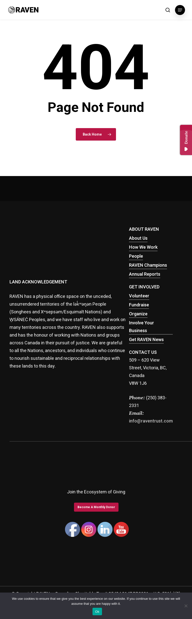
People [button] (136, 256)
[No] (185, 605)
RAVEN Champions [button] (148, 265)
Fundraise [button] (139, 305)
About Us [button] (138, 238)
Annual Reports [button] (144, 274)
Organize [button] (138, 314)
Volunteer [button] (139, 296)
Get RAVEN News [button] (146, 340)
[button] (180, 9)
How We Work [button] (143, 247)
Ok (97, 612)
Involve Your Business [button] (141, 327)
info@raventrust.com (151, 421)
